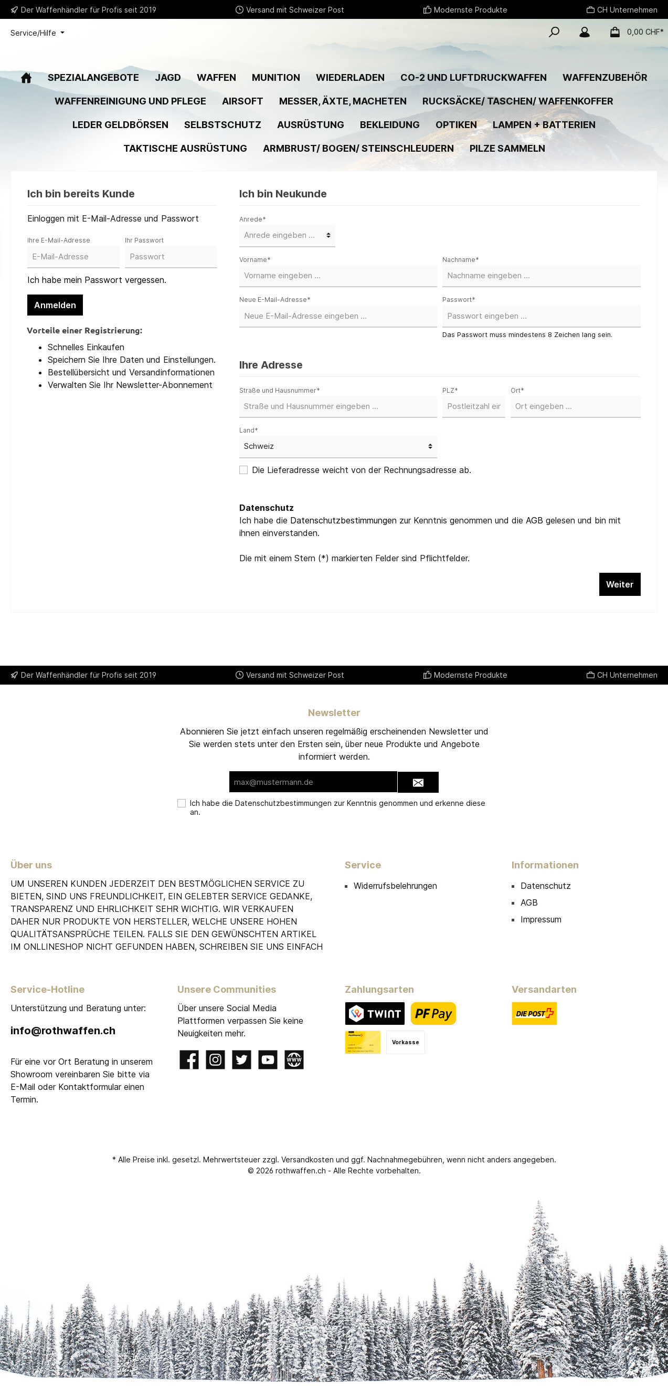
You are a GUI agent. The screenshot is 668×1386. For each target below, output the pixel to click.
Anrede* (252, 251)
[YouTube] (268, 1060)
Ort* (517, 422)
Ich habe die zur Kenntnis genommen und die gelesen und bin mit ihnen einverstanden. (430, 558)
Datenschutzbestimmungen (343, 552)
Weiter (620, 616)
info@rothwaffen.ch (62, 1030)
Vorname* (255, 292)
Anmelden (55, 337)
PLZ (450, 422)
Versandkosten (307, 1159)
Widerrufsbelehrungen (395, 885)
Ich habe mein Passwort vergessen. (96, 312)
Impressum (541, 919)
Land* (248, 462)
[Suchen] (554, 32)
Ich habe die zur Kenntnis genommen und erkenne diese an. (337, 807)
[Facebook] (189, 1060)
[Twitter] (241, 1060)
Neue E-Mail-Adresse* (275, 331)
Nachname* (460, 292)
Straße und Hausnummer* (279, 422)
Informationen (545, 864)
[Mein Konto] (584, 32)
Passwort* (458, 331)
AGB (534, 552)
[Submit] (418, 782)
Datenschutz (546, 885)
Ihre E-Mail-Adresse (58, 272)
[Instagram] (215, 1060)
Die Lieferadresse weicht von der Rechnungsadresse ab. (361, 502)
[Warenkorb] (633, 32)
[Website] (294, 1060)
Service (363, 864)
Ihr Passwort (144, 272)
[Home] (26, 109)
